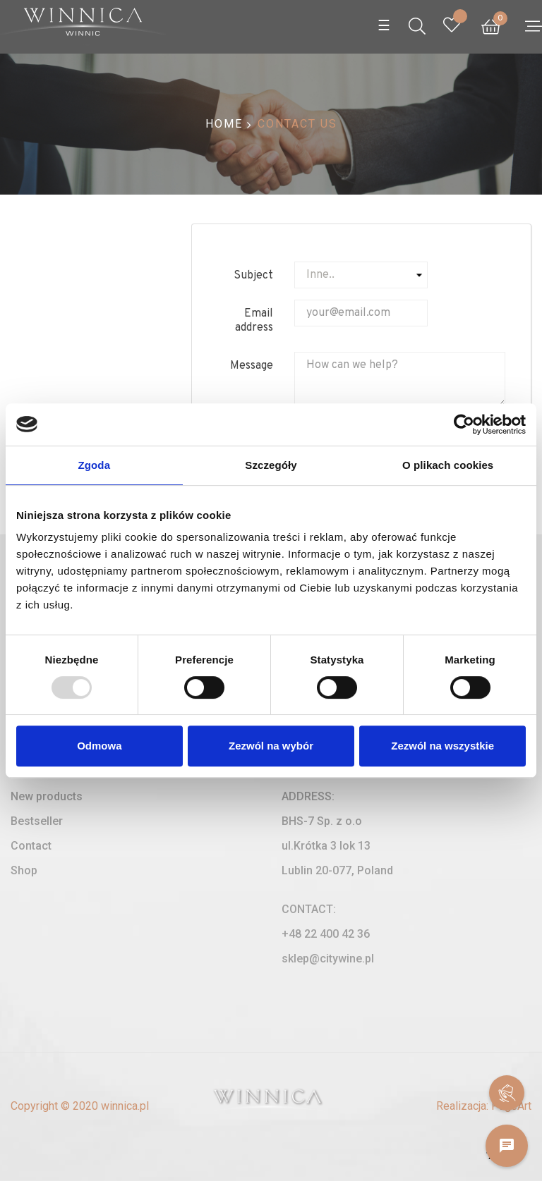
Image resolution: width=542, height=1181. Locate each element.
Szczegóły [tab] (270, 465)
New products (47, 796)
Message (251, 366)
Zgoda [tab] (94, 465)
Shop (24, 870)
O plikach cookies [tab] (447, 465)
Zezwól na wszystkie (442, 746)
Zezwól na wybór (271, 746)
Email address (254, 321)
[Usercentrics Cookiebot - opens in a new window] (464, 424)
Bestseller (37, 821)
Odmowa (99, 746)
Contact (31, 845)
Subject (253, 276)
